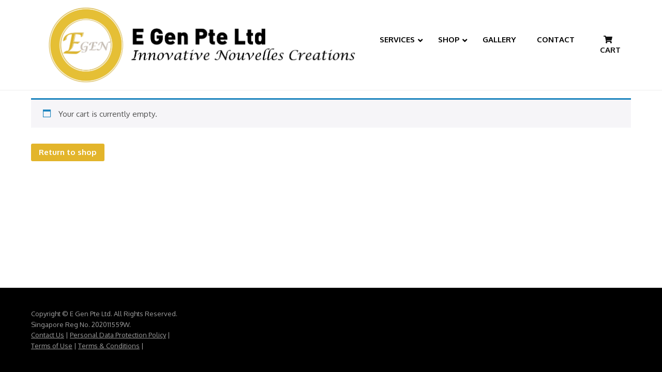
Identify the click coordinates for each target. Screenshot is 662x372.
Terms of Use (51, 346)
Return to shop (68, 152)
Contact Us (47, 335)
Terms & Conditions (109, 346)
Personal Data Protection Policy (118, 335)
